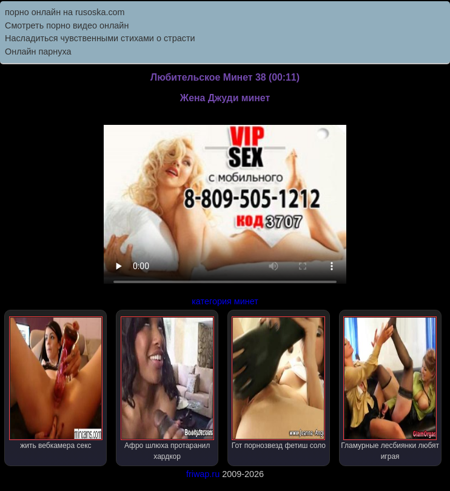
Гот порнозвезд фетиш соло (279, 383)
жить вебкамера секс (55, 383)
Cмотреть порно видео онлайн (67, 25)
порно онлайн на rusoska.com (65, 12)
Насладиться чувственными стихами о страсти (100, 38)
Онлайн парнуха (38, 51)
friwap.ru (203, 474)
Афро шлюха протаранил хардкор (167, 388)
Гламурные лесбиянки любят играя (390, 388)
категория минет (225, 301)
